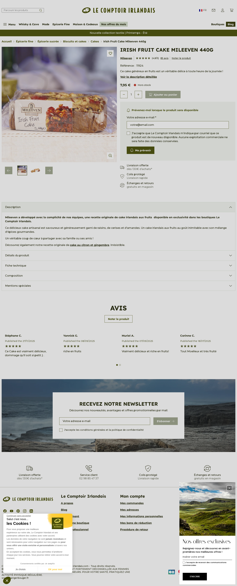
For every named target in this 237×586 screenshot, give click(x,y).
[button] (7, 580)
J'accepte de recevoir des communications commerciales (204, 564)
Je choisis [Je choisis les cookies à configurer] (20, 569)
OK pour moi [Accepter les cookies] (55, 569)
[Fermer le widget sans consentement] (19, 515)
